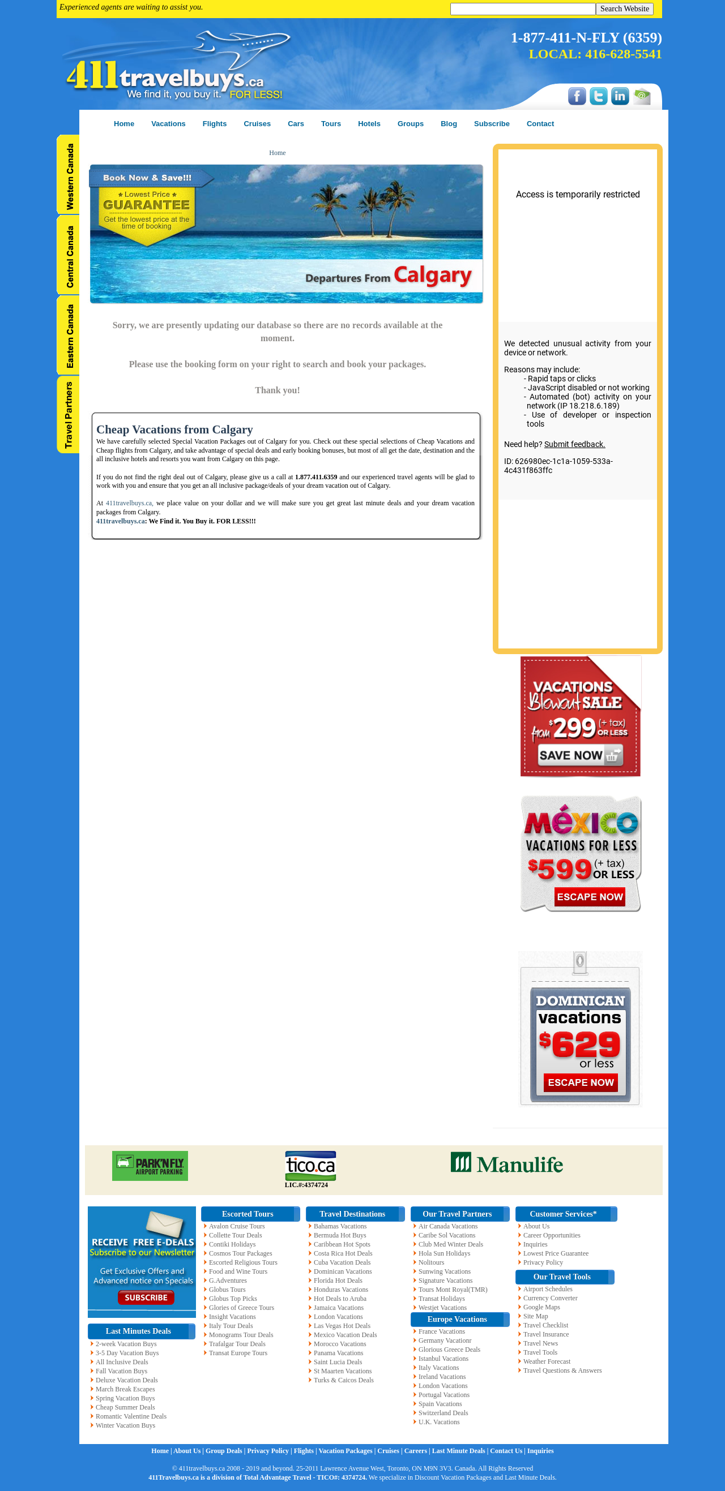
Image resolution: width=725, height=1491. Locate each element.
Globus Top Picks (233, 1298)
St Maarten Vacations (343, 1371)
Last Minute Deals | (461, 1451)
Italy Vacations (439, 1367)
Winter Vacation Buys (125, 1425)
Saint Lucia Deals (338, 1362)
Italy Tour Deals (231, 1325)
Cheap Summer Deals (125, 1407)
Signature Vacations (445, 1280)
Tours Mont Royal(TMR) (453, 1289)
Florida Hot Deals (338, 1280)
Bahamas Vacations (340, 1226)
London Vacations (338, 1316)
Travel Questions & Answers (562, 1370)
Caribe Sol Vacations (447, 1235)
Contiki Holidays (232, 1244)
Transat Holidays (442, 1298)
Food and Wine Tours (238, 1271)
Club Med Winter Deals (451, 1244)
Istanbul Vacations (443, 1358)
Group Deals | (226, 1451)
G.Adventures (228, 1280)
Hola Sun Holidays (444, 1253)
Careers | (418, 1451)
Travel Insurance (546, 1334)
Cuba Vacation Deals (342, 1262)
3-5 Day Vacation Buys (127, 1353)
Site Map (535, 1316)
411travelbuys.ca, (129, 503)
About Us (536, 1226)
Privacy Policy (543, 1262)
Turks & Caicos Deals (344, 1380)
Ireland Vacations (442, 1376)
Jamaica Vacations (339, 1307)
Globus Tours (227, 1289)
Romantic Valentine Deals (131, 1416)
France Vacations (442, 1331)
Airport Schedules (548, 1289)
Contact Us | (508, 1451)
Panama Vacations (338, 1353)
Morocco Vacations (340, 1343)
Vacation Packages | (347, 1451)
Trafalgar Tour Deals (237, 1343)
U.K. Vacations (439, 1422)
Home (277, 153)
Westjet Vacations (443, 1307)
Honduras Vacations (341, 1289)
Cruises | (390, 1451)
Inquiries (535, 1244)
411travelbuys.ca (120, 521)
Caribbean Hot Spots (342, 1244)
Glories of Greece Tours (241, 1307)
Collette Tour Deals (235, 1235)
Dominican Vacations (343, 1271)
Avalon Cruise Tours (237, 1226)
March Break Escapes (125, 1389)
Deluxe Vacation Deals (127, 1380)
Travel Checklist (545, 1325)
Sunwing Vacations (445, 1271)
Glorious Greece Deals (449, 1349)
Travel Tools (540, 1352)
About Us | (189, 1451)
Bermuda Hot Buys (340, 1235)
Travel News (540, 1343)
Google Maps (541, 1307)
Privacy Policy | (270, 1451)
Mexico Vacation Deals (345, 1334)
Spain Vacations (440, 1403)
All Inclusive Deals (122, 1362)
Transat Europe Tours (238, 1353)
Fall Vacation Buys (121, 1371)
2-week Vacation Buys (126, 1343)
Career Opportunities (552, 1235)
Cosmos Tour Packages (240, 1253)
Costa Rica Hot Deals (343, 1253)
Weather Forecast (546, 1361)
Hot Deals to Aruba (340, 1298)
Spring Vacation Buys (125, 1398)
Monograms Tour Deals (241, 1334)
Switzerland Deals (443, 1413)
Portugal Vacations (444, 1394)
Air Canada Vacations (448, 1226)
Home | (162, 1451)
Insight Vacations (232, 1316)
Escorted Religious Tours (243, 1262)
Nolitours (431, 1262)
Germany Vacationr (445, 1340)
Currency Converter (550, 1298)
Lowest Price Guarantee (555, 1253)
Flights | (306, 1451)
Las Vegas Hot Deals (342, 1325)
